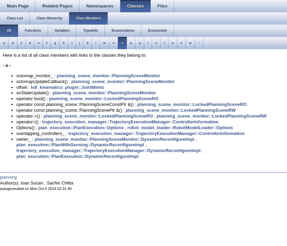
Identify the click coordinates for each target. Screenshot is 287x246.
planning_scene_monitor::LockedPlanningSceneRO (103, 98)
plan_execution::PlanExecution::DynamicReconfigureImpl (77, 156)
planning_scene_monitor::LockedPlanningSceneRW (181, 110)
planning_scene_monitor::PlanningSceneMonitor (108, 75)
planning (8, 177)
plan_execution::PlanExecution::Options (81, 127)
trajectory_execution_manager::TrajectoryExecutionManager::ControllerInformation (130, 121)
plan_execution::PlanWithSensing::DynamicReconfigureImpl (80, 144)
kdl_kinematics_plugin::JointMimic (67, 87)
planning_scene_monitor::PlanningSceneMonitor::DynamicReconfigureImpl (114, 139)
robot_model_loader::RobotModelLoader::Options (180, 127)
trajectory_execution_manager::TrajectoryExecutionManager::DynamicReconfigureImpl (108, 150)
